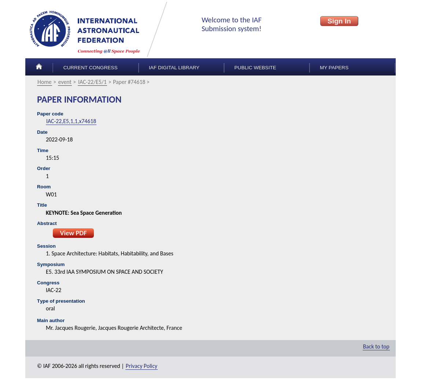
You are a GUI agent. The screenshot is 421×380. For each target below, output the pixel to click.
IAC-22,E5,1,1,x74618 (71, 121)
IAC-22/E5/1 (92, 81)
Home (44, 81)
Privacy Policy (141, 365)
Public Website (255, 67)
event (65, 81)
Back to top (376, 346)
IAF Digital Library (174, 67)
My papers (334, 67)
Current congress (90, 67)
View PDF (73, 233)
